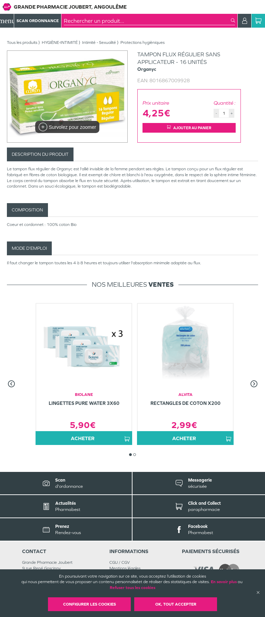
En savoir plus (224, 581)
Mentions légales (124, 568)
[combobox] (147, 20)
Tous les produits (22, 42)
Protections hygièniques (142, 42)
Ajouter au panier (189, 127)
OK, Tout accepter (175, 604)
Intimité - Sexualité (99, 42)
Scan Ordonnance (38, 20)
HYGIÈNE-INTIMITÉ (60, 42)
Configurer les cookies (89, 604)
